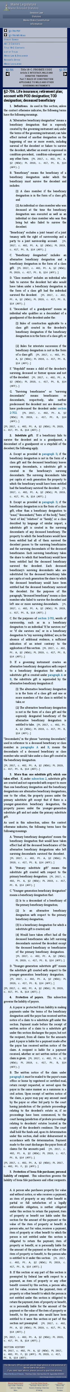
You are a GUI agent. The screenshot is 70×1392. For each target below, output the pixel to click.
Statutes (36, 16)
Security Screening (35, 1388)
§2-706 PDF (14, 31)
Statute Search (11, 39)
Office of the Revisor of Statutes (14, 1374)
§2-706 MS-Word (17, 35)
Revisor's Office (12, 59)
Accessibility (42, 1385)
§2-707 (63, 69)
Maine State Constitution (36, 20)
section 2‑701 (46, 618)
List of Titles (11, 51)
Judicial (13, 1388)
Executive (20, 1385)
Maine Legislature (13, 63)
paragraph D (49, 454)
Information (36, 23)
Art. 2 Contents (12, 43)
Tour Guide (33, 1385)
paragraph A (55, 675)
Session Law (36, 12)
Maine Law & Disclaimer (16, 55)
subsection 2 (39, 779)
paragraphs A (29, 747)
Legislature (11, 1385)
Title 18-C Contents (14, 47)
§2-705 (9, 69)
